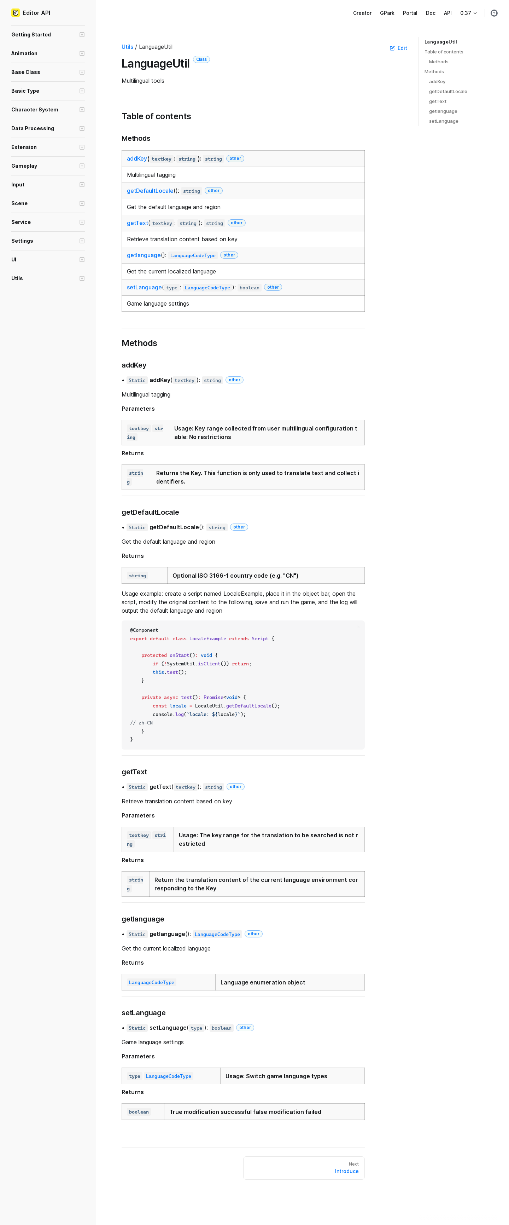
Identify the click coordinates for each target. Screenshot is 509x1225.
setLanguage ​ (443, 121)
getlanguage (144, 255)
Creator (362, 13)
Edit (398, 48)
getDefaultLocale (150, 190)
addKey (137, 158)
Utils (127, 46)
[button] (48, 34)
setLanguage (144, 287)
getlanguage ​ (443, 111)
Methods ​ (439, 61)
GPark (387, 13)
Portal (410, 13)
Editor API (30, 12)
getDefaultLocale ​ (448, 91)
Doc (430, 13)
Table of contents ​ (444, 51)
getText (137, 222)
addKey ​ (437, 81)
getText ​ (437, 101)
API (448, 13)
